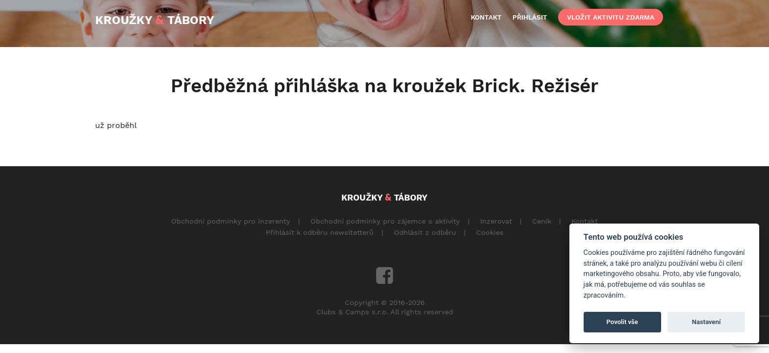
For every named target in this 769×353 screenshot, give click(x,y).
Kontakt (584, 221)
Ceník (541, 221)
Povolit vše (622, 322)
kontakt (486, 17)
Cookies (490, 232)
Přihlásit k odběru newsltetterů (320, 232)
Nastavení (706, 322)
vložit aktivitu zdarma (610, 17)
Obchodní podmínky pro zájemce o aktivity (385, 221)
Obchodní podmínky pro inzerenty (230, 221)
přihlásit (530, 17)
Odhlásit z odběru (425, 232)
